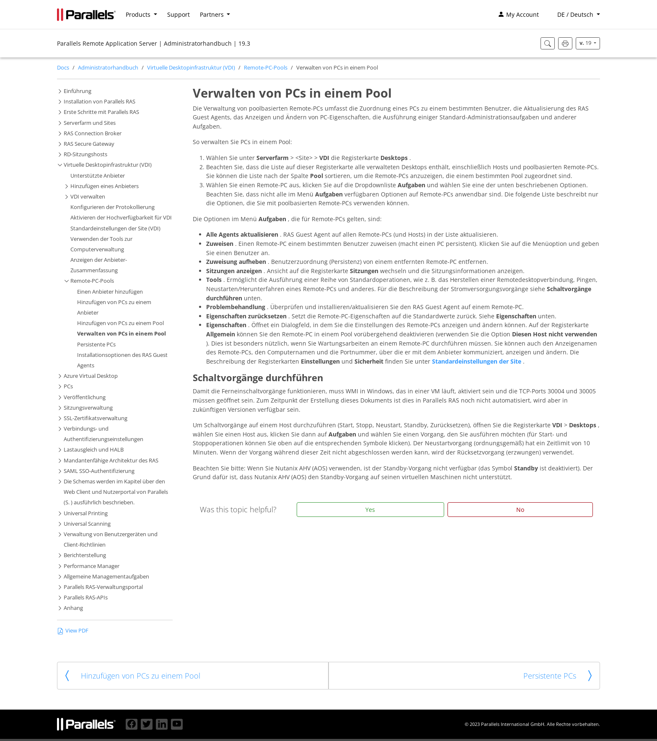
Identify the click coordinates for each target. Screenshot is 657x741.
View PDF (72, 630)
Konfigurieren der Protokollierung (112, 207)
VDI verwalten (87, 196)
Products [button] (139, 14)
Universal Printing (86, 513)
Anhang (73, 608)
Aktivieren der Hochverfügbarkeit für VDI (121, 217)
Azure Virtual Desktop (91, 376)
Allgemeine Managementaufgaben (106, 576)
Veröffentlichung (85, 397)
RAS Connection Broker (93, 133)
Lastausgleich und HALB (94, 449)
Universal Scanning (87, 523)
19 (585, 42)
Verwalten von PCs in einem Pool (121, 333)
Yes (370, 510)
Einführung (77, 91)
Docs (63, 67)
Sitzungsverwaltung (88, 407)
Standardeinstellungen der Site (477, 361)
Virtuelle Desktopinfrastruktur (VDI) (191, 67)
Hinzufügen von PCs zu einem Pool (120, 323)
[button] (574, 15)
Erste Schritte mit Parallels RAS (101, 112)
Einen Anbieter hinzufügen (110, 291)
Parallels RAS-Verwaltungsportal (103, 587)
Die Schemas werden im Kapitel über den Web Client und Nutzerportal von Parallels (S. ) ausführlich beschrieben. (116, 492)
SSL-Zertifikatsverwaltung (95, 418)
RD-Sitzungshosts (85, 154)
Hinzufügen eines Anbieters (104, 186)
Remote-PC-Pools (265, 67)
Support (178, 14)
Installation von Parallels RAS (99, 101)
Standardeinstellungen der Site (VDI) (115, 228)
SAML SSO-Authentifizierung (99, 471)
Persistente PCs (96, 344)
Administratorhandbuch (108, 67)
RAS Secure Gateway (89, 143)
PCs (68, 386)
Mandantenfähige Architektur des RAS (111, 460)
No (520, 510)
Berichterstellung (85, 555)
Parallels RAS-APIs (86, 597)
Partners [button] (212, 14)
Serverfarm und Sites (90, 123)
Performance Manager (91, 566)
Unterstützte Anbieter (97, 175)
